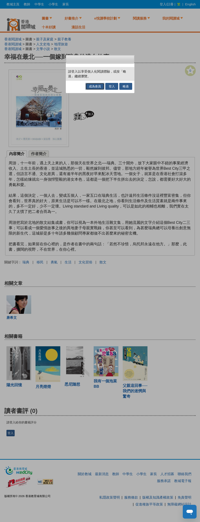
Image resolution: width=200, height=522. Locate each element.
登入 (112, 86)
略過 (126, 86)
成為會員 (95, 86)
